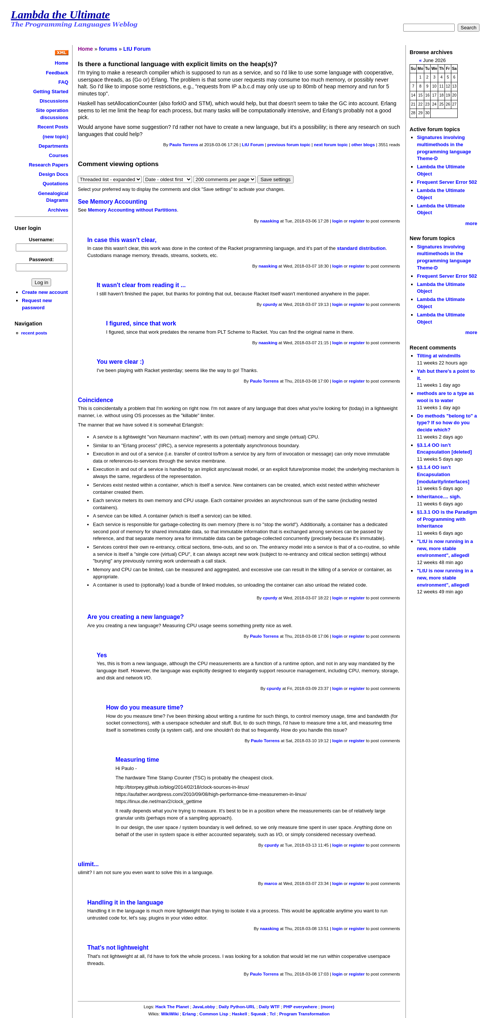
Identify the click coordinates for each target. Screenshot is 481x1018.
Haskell (239, 1014)
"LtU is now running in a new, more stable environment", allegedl (445, 548)
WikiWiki (169, 1014)
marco (270, 883)
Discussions (54, 101)
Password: (41, 259)
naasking (269, 221)
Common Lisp (214, 1014)
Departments (53, 146)
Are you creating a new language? (135, 617)
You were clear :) (120, 361)
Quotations (55, 183)
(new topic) (55, 136)
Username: (41, 239)
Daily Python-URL (237, 1006)
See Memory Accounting (112, 201)
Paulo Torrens (183, 144)
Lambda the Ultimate (60, 14)
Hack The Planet (172, 1006)
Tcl (273, 1014)
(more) (327, 1006)
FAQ (63, 82)
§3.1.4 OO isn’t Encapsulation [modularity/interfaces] (443, 474)
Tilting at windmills (438, 355)
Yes (102, 655)
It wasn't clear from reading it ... (141, 285)
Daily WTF (269, 1006)
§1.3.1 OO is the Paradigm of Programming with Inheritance (447, 519)
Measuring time (137, 759)
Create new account (45, 292)
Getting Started (50, 91)
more (471, 223)
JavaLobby (203, 1006)
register (357, 221)
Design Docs (53, 174)
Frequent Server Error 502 (447, 182)
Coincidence (95, 400)
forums (108, 49)
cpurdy (270, 304)
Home (61, 63)
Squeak (258, 1014)
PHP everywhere (300, 1006)
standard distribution (361, 248)
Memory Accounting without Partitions (132, 210)
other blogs (363, 144)
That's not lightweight (117, 947)
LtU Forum (137, 49)
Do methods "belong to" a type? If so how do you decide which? (447, 423)
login (337, 221)
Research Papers (48, 165)
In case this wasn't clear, (121, 240)
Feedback (57, 73)
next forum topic (331, 144)
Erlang (189, 1014)
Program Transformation (304, 1014)
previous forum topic (288, 144)
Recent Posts (53, 127)
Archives (58, 210)
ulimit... (88, 864)
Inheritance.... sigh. (439, 496)
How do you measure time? (144, 707)
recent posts (34, 332)
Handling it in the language (125, 902)
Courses (58, 155)
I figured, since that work (141, 323)
